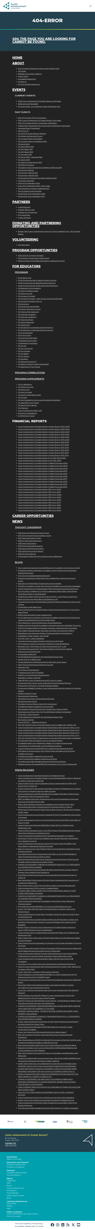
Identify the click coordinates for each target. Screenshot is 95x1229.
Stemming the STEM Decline (29, 652)
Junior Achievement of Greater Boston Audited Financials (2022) (43, 468)
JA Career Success (25, 293)
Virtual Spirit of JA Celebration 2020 (31, 194)
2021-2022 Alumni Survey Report (30, 551)
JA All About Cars (24, 278)
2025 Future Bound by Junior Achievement (35, 615)
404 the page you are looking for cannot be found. (44, 40)
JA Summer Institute (26, 170)
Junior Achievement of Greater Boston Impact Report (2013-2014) (43, 448)
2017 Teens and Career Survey (29, 538)
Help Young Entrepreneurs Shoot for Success (35, 665)
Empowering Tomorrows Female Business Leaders (38, 686)
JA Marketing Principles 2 (28, 343)
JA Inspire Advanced (26, 322)
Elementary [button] (11, 1204)
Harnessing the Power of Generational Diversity (36, 699)
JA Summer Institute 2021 (28, 173)
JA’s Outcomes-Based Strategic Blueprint (34, 576)
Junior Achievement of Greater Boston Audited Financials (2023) (43, 466)
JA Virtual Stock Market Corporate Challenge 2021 (37, 178)
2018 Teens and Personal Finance (31, 549)
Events (18, 90)
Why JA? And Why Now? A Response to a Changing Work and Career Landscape (49, 738)
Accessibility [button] (19, 1226)
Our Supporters (24, 215)
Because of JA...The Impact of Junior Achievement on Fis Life (42, 646)
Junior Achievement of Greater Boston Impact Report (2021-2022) (43, 434)
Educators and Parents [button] (18, 1162)
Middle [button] (9, 1206)
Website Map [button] (30, 1226)
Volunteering (25, 239)
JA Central (22, 71)
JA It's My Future (24, 335)
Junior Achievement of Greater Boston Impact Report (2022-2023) (44, 432)
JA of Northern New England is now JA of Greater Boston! (40, 741)
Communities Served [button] (15, 1188)
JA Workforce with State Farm (29, 607)
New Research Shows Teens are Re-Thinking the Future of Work (43, 709)
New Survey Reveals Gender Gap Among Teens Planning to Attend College (47, 1045)
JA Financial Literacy (26, 320)
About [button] (9, 1178)
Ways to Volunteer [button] (14, 1159)
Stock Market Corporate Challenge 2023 (33, 189)
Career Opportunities (33, 516)
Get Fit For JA (23, 131)
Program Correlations (30, 372)
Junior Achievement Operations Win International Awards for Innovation (46, 836)
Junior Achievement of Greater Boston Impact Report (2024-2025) (44, 427)
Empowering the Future (27, 701)
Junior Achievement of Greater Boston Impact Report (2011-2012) (43, 453)
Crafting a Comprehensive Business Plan (33, 675)
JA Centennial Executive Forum (30, 136)
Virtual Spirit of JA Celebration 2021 (31, 196)
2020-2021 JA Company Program (31, 256)
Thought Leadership (28, 527)
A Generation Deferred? (27, 654)
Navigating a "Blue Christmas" (29, 678)
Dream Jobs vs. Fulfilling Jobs (29, 659)
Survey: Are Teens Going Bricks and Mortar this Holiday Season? (42, 1032)
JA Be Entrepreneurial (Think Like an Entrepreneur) (38, 286)
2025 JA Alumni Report (27, 554)
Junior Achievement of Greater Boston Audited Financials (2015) (42, 484)
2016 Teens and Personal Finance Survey (33, 533)
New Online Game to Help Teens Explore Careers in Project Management (46, 886)
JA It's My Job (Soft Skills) (27, 338)
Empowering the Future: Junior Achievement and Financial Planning (44, 683)
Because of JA (23, 667)
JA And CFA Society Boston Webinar (32, 134)
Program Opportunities (34, 250)
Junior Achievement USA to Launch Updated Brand (38, 888)
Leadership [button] (11, 1181)
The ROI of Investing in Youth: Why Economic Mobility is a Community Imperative (49, 586)
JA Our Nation (23, 354)
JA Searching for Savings (27, 405)
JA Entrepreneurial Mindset (28, 307)
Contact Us (22, 82)
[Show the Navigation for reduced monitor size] (90, 6)
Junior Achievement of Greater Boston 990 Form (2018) (39, 500)
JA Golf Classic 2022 (25, 152)
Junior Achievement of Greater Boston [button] (22, 1214)
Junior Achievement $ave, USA (30, 411)
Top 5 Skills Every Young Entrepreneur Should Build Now (40, 623)
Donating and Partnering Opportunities (36, 224)
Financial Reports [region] (14, 1175)
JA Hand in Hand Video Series (29, 395)
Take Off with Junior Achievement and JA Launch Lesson (40, 680)
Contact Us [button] (10, 1143)
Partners (21, 202)
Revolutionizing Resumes (27, 696)
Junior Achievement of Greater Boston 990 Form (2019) (39, 497)
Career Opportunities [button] (15, 1196)
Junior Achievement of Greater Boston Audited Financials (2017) (42, 479)
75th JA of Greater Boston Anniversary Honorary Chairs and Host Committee (47, 628)
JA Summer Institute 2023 (28, 175)
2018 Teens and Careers (27, 543)
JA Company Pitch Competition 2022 (32, 141)
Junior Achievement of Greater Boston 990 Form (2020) (39, 495)
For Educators (26, 266)
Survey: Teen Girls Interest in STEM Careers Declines (38, 972)
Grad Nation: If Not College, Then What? (33, 636)
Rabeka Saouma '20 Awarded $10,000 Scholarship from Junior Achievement (47, 764)
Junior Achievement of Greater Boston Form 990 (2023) (39, 461)
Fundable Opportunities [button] (17, 1173)
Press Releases (24, 770)
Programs (21, 272)
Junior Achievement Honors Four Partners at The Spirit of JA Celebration (46, 1098)
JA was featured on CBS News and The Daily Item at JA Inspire (42, 662)
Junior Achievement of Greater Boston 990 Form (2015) (39, 508)
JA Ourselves (23, 359)
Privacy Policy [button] (37, 1223)
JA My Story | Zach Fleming (28, 714)
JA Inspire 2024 (24, 160)
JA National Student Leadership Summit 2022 (35, 756)
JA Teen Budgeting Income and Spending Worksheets (39, 400)
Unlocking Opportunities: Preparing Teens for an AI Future (40, 641)
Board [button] (9, 1186)
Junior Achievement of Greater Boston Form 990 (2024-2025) (42, 458)
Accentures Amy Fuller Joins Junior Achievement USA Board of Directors (47, 964)
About (18, 63)
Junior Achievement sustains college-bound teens (37, 759)
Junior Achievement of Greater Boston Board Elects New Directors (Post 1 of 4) (48, 735)
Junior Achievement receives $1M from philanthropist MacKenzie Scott (45, 749)
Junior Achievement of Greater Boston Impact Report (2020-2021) (43, 437)
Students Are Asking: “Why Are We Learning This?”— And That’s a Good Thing (47, 597)
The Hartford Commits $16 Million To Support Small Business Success (44, 907)
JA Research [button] (12, 1191)
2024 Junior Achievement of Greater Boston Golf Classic (39, 120)
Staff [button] (9, 1183)
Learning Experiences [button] (17, 1201)
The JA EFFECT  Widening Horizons (32, 722)
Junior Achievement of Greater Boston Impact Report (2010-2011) (43, 455)
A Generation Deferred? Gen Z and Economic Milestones (40, 556)
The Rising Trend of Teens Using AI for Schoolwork (37, 704)
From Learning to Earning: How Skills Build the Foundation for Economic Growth (49, 568)
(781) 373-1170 (10, 1145)
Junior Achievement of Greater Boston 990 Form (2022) (39, 489)
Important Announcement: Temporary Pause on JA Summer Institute (45, 649)
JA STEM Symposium (26, 165)
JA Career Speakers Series (28, 291)
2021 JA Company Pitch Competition (32, 118)
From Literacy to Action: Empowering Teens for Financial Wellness (43, 644)
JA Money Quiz (24, 390)
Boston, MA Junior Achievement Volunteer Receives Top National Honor (46, 1100)
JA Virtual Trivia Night (26, 181)
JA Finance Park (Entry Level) (29, 309)
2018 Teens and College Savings (30, 546)
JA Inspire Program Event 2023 (30, 162)
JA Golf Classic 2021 (25, 149)
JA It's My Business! (25, 333)
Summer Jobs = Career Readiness (31, 638)
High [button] (9, 1208)
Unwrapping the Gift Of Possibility (31, 673)
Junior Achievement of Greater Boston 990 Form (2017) (39, 502)
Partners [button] (11, 1170)
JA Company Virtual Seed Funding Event (33, 258)
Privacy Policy (23, 76)
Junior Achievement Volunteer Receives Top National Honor (41, 776)
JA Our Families (24, 351)
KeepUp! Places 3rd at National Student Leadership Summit (41, 261)
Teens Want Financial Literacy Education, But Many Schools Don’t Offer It (46, 631)
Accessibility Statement (27, 79)
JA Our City (22, 346)
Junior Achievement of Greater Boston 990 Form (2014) (39, 510)
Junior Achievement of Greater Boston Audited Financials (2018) (42, 476)
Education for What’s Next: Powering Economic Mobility (40, 584)
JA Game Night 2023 (26, 147)
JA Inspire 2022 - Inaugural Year (30, 157)
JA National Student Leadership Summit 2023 (35, 707)
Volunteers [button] (12, 1157)
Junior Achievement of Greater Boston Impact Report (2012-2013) (43, 450)
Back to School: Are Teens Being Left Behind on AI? (38, 599)
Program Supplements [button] (16, 1165)
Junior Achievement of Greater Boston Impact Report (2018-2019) (43, 442)
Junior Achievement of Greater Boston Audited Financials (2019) (42, 474)
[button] (53, 1225)
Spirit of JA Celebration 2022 (29, 183)
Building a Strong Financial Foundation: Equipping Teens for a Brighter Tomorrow (49, 625)
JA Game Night (24, 144)
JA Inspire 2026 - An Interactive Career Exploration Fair (39, 106)
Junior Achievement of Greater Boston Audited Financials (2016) (42, 482)
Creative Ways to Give (26, 210)
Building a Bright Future (27, 693)
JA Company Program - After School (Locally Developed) (40, 299)
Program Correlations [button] (15, 1167)
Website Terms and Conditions (30, 74)
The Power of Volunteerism (28, 670)
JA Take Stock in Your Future (29, 367)
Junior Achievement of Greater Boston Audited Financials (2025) (43, 463)
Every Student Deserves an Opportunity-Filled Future (38, 69)
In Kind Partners (24, 207)
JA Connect (22, 397)
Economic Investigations (27, 413)
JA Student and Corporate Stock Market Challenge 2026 (40, 168)
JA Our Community (25, 348)
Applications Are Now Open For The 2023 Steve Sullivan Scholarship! (44, 712)
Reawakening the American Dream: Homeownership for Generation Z (45, 633)
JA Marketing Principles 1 (27, 341)
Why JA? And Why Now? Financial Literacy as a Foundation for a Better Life (47, 725)
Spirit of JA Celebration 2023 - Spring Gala (34, 186)
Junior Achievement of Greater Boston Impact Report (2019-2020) (43, 440)
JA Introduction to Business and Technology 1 (35, 328)
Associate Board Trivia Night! (29, 128)
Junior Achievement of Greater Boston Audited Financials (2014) (42, 487)
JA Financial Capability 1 (27, 314)
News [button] (9, 1198)
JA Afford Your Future (26, 416)
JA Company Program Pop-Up (30, 301)
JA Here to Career (25, 392)
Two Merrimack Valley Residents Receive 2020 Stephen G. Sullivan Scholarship (48, 1108)
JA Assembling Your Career (28, 403)
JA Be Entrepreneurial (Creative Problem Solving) (37, 280)
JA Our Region (23, 356)
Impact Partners (24, 218)
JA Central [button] (39, 1226)
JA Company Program (26, 296)
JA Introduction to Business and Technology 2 (35, 330)
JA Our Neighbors (25, 384)
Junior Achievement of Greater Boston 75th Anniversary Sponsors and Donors (48, 589)
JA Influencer (23, 408)
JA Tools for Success (25, 387)
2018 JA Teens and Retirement (30, 541)
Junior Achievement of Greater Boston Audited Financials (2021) (42, 471)
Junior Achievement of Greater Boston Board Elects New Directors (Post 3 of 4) (48, 730)
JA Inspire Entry (24, 325)
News (17, 521)
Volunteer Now (24, 245)
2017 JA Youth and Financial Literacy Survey (34, 536)
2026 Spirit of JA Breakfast (28, 104)
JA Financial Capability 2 (27, 317)
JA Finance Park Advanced (28, 312)
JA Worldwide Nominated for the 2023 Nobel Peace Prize (40, 717)
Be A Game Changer (26, 720)
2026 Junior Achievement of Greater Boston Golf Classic (39, 101)
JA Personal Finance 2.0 (27, 362)
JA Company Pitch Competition (30, 139)
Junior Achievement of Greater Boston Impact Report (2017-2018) (43, 445)
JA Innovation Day (25, 154)
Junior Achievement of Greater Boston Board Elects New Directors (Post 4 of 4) (49, 728)
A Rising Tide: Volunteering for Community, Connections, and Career (44, 126)
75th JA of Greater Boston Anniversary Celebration (37, 123)
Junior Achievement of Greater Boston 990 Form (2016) (39, 505)
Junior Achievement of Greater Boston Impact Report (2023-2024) (44, 429)
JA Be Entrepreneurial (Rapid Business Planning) (37, 283)
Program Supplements (29, 378)
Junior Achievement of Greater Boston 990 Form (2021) (39, 492)
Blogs (19, 562)
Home (17, 57)
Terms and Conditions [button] (23, 1223)
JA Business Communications (29, 288)
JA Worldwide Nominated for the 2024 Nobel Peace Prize (40, 657)
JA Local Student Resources (29, 84)
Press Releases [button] (13, 1193)
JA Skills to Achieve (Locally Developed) (33, 364)
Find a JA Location (14, 1216)
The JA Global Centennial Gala (29, 191)
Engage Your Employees (27, 212)
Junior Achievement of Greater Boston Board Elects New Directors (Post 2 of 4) (48, 733)
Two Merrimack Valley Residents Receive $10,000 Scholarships (42, 762)
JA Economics (23, 304)
